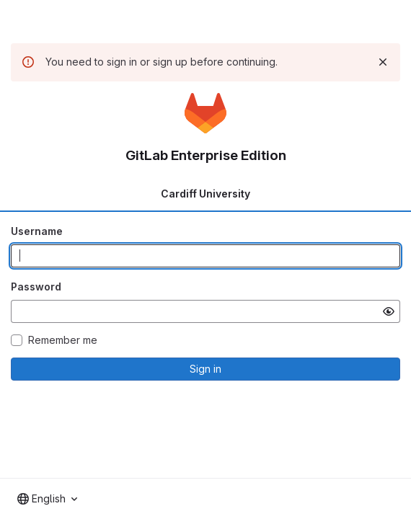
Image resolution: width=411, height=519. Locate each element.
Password (36, 286)
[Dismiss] (383, 62)
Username (37, 231)
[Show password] (388, 311)
